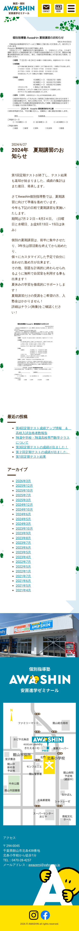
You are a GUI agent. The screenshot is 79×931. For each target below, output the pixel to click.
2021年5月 (23, 586)
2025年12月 (24, 486)
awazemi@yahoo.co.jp (44, 865)
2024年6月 (23, 514)
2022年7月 (23, 562)
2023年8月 (23, 538)
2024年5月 (23, 519)
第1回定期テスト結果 (31, 457)
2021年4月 (23, 590)
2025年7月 (23, 495)
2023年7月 (23, 543)
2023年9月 (23, 533)
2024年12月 (24, 505)
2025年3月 (23, 500)
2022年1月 (23, 571)
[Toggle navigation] (71, 8)
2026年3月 (23, 481)
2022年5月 (23, 567)
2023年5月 (23, 552)
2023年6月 (23, 548)
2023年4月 (23, 557)
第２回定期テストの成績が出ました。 (43, 452)
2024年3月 (23, 524)
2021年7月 (23, 576)
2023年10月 (24, 528)
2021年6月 (23, 581)
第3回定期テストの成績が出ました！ (42, 447)
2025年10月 (24, 490)
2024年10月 (24, 509)
